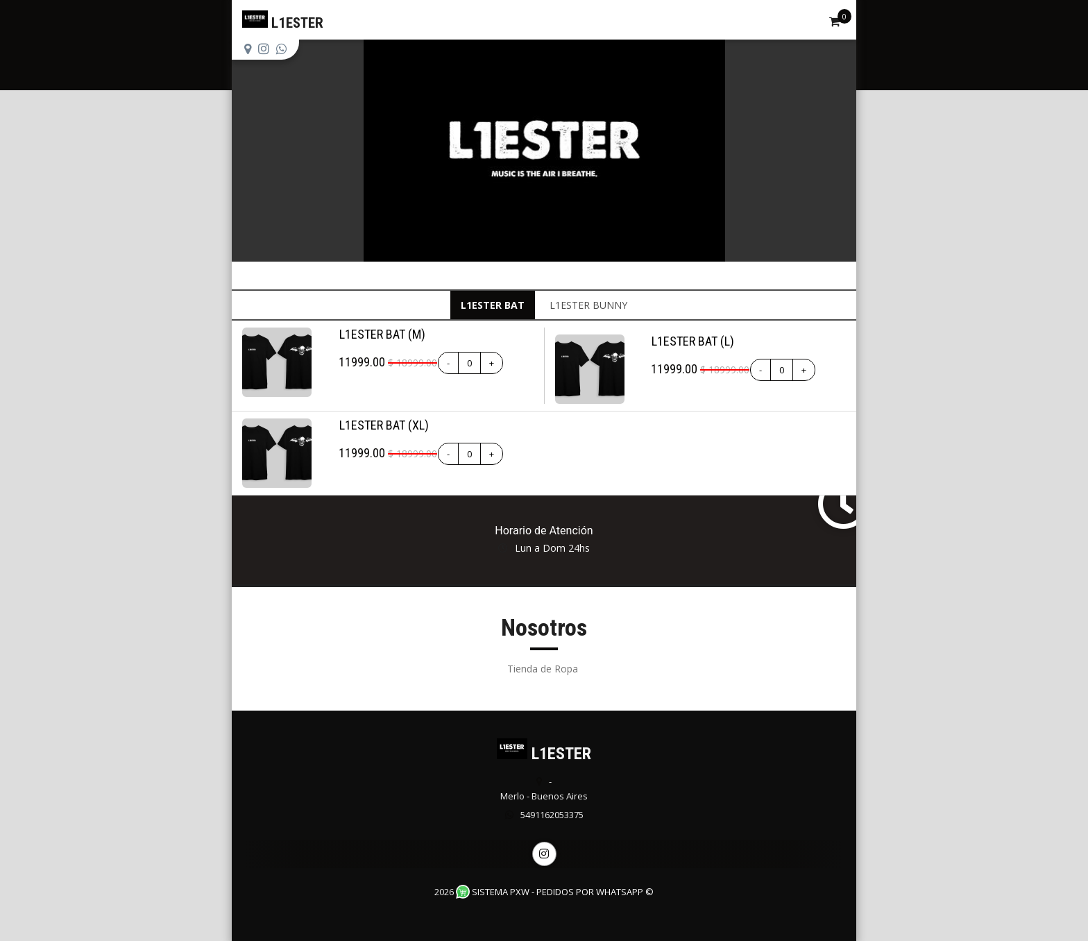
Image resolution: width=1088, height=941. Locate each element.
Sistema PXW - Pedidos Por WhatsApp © (555, 891)
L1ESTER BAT (493, 305)
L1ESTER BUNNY (588, 305)
